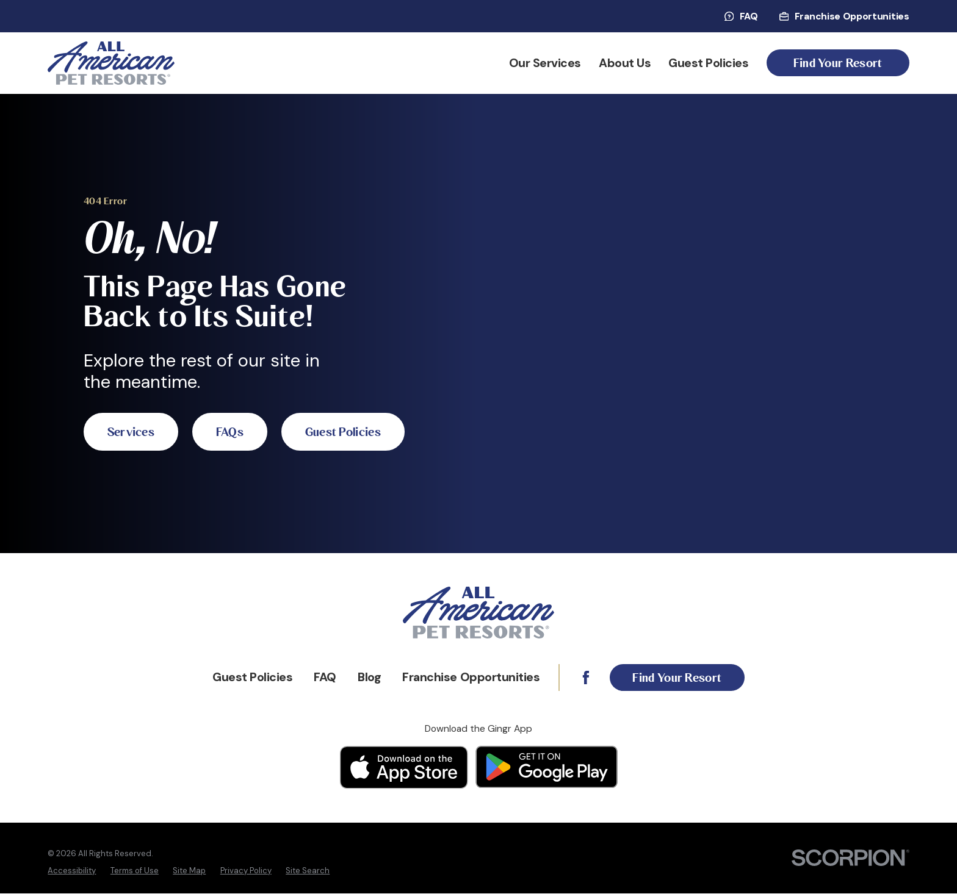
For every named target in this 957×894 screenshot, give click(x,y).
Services (135, 405)
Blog (365, 677)
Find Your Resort (838, 63)
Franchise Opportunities (844, 16)
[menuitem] (72, 871)
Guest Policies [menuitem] (708, 63)
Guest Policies (149, 458)
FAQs (241, 405)
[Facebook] (581, 677)
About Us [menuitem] (625, 63)
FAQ (741, 16)
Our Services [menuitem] (545, 63)
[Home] (111, 63)
